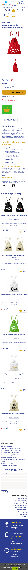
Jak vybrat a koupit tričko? (9, 455)
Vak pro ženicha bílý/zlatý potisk (14, 374)
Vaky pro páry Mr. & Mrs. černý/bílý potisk (14, 215)
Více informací (23, 567)
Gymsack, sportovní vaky (17, 14)
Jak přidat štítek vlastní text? (10, 453)
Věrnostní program (21, 507)
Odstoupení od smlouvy (19, 503)
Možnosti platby (22, 509)
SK (19, 4)
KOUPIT (24, 231)
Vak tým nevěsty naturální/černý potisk (14, 413)
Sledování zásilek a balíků (9, 465)
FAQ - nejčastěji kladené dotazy (11, 448)
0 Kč (18, 10)
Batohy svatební (11, 16)
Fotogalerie (23, 514)
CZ (17, 4)
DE (21, 4)
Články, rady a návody (8, 446)
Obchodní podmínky (20, 501)
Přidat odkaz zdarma (7, 463)
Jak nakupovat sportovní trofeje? (11, 450)
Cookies (24, 516)
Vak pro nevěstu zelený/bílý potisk (14, 334)
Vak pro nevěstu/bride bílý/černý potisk (14, 294)
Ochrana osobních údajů (19, 505)
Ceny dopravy (22, 512)
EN (23, 4)
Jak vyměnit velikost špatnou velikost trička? (13, 460)
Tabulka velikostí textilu (8, 457)
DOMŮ (7, 14)
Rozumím (15, 568)
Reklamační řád (22, 498)
